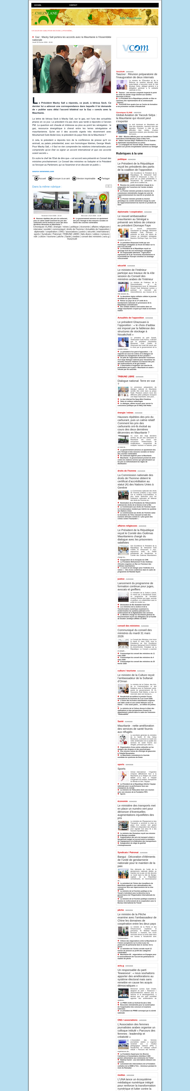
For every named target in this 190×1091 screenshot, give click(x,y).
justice (82, 231)
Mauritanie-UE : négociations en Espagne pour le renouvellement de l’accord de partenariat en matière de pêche (137, 956)
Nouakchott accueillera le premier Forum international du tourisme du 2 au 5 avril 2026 (135, 698)
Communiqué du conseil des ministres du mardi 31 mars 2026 (135, 633)
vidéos (96, 234)
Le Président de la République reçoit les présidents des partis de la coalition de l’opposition (136, 166)
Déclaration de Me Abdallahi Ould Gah (135, 605)
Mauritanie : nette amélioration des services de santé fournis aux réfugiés (136, 728)
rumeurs (105, 234)
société (47, 229)
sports (37, 234)
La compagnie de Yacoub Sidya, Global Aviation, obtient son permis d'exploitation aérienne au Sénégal (137, 146)
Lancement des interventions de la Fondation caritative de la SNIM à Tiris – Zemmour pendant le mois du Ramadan (137, 1066)
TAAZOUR (72, 239)
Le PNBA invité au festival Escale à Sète (135, 1003)
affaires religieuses (101, 227)
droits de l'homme (75, 229)
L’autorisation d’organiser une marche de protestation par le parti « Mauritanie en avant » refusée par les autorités (136, 367)
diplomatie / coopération (45, 231)
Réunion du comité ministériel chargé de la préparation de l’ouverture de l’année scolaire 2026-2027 (135, 187)
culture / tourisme (47, 236)
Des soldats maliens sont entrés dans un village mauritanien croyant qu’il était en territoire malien (137, 309)
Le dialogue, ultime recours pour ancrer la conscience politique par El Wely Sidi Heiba (135, 404)
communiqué (59, 229)
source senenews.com (43, 171)
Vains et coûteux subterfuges (131, 401)
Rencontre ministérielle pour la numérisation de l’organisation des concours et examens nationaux (136, 1007)
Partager (104, 178)
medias (76, 236)
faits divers (86, 234)
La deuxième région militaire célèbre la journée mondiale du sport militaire (137, 297)
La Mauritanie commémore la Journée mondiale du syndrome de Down (133, 756)
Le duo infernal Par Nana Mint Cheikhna (135, 399)
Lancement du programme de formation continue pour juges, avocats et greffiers (136, 586)
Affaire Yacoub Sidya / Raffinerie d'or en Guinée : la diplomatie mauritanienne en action (136, 142)
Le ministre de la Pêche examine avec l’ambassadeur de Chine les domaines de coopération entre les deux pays (137, 919)
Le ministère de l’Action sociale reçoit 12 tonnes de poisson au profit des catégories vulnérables (135, 951)
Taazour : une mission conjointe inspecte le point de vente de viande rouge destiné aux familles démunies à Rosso (136, 95)
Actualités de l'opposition (97, 229)
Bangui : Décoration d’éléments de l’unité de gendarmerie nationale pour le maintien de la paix (136, 861)
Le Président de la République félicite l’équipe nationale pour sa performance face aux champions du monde (137, 786)
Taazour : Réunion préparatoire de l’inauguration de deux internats (136, 76)
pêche (60, 236)
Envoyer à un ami (59, 178)
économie (85, 227)
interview (38, 229)
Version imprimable (83, 178)
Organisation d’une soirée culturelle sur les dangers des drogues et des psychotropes (136, 748)
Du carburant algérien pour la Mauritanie (135, 456)
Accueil (37, 5)
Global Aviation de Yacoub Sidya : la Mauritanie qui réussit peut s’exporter (136, 118)
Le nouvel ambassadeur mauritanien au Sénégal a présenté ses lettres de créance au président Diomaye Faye (136, 221)
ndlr (35, 236)
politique (75, 227)
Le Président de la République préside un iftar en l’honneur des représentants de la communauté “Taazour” (136, 100)
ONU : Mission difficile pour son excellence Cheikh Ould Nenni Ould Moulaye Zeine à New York (137, 138)
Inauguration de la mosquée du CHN (134, 560)
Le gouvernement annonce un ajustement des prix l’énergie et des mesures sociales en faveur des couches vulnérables (90, 220)
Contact (73, 5)
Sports (121, 768)
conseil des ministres (91, 236)
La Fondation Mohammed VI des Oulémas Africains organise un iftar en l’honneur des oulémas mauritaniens (135, 564)
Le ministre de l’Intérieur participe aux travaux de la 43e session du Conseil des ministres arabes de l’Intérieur (136, 274)
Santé (68, 236)
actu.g (106, 236)
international (103, 231)
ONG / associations (68, 231)
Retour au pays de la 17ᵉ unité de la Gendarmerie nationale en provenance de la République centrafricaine (134, 303)
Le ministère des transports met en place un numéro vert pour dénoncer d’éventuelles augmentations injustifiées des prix (137, 812)
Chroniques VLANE (42, 227)
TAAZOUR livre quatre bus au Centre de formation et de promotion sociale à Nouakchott (136, 105)
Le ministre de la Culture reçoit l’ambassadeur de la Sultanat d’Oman (136, 678)
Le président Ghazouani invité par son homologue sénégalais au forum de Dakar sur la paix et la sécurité (136, 245)
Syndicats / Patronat (51, 234)
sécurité (91, 231)
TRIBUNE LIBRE (71, 234)
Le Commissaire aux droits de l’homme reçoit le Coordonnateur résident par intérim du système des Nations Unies (137, 509)
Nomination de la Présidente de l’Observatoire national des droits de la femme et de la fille (137, 504)
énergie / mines (61, 227)
